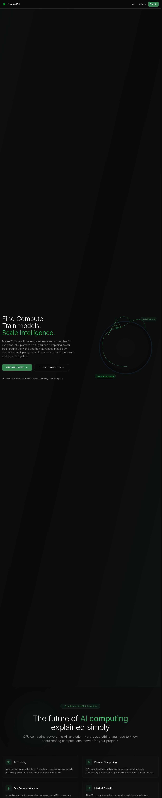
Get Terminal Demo (51, 367)
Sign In (142, 4)
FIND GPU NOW (17, 367)
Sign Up (153, 4)
